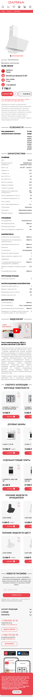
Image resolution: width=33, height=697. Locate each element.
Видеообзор (16, 319)
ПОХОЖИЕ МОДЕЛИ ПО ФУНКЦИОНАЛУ (16, 496)
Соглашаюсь (17, 692)
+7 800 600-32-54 (9, 621)
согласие (23, 682)
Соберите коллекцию (16, 385)
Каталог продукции (9, 609)
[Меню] (30, 7)
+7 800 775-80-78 (9, 635)
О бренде (5, 612)
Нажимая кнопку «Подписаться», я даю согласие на (15, 600)
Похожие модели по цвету (16, 533)
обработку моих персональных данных (11, 600)
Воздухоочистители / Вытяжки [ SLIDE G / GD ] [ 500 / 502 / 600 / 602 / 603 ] (17, 100)
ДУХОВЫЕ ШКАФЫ (16, 424)
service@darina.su (11, 624)
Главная (3, 11)
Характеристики (16, 153)
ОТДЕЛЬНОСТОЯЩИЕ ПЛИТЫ (16, 460)
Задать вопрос (9, 629)
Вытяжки (9, 11)
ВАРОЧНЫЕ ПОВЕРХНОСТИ (16, 388)
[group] (17, 75)
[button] (10, 55)
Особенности (16, 127)
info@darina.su (10, 639)
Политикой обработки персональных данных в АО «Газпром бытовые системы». (15, 687)
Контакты (5, 615)
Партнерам (9, 644)
